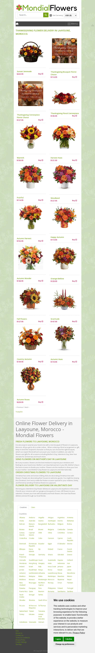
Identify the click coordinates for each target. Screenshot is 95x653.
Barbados (51, 524)
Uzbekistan (23, 622)
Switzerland (23, 611)
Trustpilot (19, 412)
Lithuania (41, 573)
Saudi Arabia (21, 596)
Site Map (19, 644)
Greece (69, 555)
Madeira (22, 576)
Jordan (21, 570)
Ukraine (31, 614)
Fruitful (20, 197)
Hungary (41, 563)
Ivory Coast (52, 567)
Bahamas (70, 521)
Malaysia (32, 576)
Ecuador (41, 544)
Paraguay (32, 588)
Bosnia (21, 529)
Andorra (32, 517)
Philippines (52, 588)
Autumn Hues (57, 359)
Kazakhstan (33, 570)
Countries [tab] (23, 507)
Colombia (61, 533)
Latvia (69, 570)
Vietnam (41, 622)
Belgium (60, 524)
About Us (19, 633)
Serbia (40, 595)
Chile (40, 533)
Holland (70, 560)
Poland (60, 588)
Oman (60, 583)
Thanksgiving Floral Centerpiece (65, 113)
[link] (79, 633)
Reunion (41, 591)
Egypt (50, 544)
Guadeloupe (33, 560)
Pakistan (70, 583)
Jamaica (60, 567)
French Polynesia (22, 556)
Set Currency (58, 15)
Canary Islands (21, 534)
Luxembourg (52, 573)
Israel (31, 567)
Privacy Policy (79, 633)
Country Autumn (24, 359)
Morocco (51, 579)
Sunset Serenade (24, 71)
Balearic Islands (32, 525)
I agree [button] (58, 639)
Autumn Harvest (24, 238)
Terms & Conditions (23, 638)
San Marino (61, 591)
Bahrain (22, 524)
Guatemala (52, 560)
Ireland (21, 567)
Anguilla (41, 517)
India (49, 563)
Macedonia (71, 573)
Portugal (70, 588)
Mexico (69, 576)
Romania (51, 591)
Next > (27, 407)
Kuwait (60, 570)
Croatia (31, 538)
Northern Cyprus (41, 584)
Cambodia (61, 529)
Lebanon (22, 573)
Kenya (40, 570)
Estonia (69, 544)
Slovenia (32, 600)
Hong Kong (33, 563)
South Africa (42, 600)
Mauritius (61, 576)
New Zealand (22, 584)
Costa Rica (23, 538)
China (50, 533)
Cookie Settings (21, 642)
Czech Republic (70, 539)
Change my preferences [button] (65, 644)
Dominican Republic (33, 545)
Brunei (40, 529)
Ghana (50, 555)
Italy (39, 567)
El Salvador (61, 544)
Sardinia (70, 591)
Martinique (52, 576)
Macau (60, 573)
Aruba (21, 521)
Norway (50, 583)
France (60, 549)
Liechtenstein (33, 573)
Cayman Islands (32, 534)
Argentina (61, 517)
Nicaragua (32, 583)
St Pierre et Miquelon (33, 607)
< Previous (19, 407)
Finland (50, 549)
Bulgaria (51, 529)
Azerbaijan (52, 521)
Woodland (55, 198)
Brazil (31, 529)
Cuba (40, 538)
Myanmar (61, 579)
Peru (40, 588)
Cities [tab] (33, 507)
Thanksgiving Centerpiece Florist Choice (28, 116)
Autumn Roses (23, 399)
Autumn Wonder (24, 278)
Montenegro (42, 579)
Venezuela (32, 622)
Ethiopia (22, 549)
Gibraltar (61, 555)
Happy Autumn (57, 237)
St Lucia (22, 606)
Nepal (69, 579)
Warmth (20, 158)
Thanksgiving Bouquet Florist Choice (63, 73)
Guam (40, 560)
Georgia (32, 555)
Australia (32, 521)
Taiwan (31, 611)
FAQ (17, 631)
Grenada (22, 560)
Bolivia (69, 524)
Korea (50, 570)
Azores (60, 521)
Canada (70, 529)
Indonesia (61, 563)
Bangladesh (42, 524)
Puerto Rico (23, 591)
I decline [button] (68, 639)
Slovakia (22, 600)
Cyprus (60, 538)
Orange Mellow (57, 278)
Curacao (51, 538)
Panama (22, 588)
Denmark (22, 544)
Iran (68, 563)
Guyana (60, 560)
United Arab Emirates (41, 616)
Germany (41, 555)
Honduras (23, 563)
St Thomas (42, 606)
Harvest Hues (56, 158)
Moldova (22, 579)
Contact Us (19, 635)
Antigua (50, 517)
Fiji (39, 549)
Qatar (31, 591)
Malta (40, 576)
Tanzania (41, 611)
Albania (22, 517)
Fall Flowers (22, 319)
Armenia (70, 517)
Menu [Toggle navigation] (72, 24)
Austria (40, 521)
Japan (69, 567)
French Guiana (69, 550)
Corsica (69, 533)
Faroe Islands (31, 550)
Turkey (21, 614)
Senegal (31, 595)
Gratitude (55, 319)
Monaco (32, 579)
